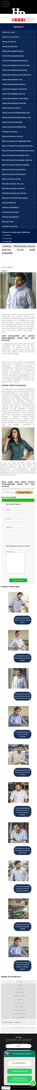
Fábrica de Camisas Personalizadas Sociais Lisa (17, 160)
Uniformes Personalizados (10, 217)
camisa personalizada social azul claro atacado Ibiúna (22, 620)
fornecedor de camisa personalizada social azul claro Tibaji (22, 850)
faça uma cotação (24, 492)
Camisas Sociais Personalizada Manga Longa (16, 117)
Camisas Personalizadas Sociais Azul (14, 84)
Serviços (18, 27)
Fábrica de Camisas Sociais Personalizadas (16, 165)
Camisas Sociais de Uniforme (11, 108)
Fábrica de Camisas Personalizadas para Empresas (18, 150)
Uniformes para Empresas (10, 212)
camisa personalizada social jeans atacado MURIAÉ (22, 927)
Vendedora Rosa (19, 1079)
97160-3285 (6, 4)
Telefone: (12, 528)
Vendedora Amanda (19, 1071)
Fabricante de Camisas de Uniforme (13, 188)
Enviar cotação (18, 580)
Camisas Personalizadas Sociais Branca (14, 89)
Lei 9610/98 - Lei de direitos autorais (26, 1031)
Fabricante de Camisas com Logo (13, 184)
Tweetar (4, 271)
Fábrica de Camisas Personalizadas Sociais (16, 155)
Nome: (12, 511)
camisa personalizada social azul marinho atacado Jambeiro (22, 889)
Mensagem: (12, 562)
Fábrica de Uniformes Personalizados (14, 174)
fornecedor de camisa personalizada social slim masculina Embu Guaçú (22, 696)
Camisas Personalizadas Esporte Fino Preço (16, 65)
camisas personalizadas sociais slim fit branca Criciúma (22, 772)
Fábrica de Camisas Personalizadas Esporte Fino (17, 146)
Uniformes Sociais (8, 221)
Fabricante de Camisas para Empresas (14, 193)
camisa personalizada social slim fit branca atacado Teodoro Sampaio (22, 811)
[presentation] (18, 539)
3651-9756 (6, 1)
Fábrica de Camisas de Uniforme (12, 136)
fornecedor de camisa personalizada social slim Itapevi (22, 658)
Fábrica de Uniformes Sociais (11, 179)
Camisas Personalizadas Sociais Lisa (13, 94)
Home (18, 1046)
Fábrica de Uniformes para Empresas (14, 169)
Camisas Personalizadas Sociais (12, 79)
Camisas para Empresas (10, 46)
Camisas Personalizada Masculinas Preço (15, 60)
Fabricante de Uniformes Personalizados (15, 198)
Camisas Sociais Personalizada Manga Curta (16, 113)
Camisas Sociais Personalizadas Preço (14, 127)
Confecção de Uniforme (10, 132)
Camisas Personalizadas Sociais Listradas (15, 98)
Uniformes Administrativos (10, 207)
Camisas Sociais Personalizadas (12, 122)
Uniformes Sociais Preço (10, 226)
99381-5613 (6, 6)
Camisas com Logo (8, 32)
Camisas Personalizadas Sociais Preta (14, 103)
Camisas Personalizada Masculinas (13, 56)
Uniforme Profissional (9, 203)
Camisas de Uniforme (9, 42)
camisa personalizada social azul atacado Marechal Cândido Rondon (22, 966)
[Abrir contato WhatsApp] (33, 1083)
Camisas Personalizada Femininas (13, 51)
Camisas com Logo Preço (10, 37)
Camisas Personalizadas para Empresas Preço (17, 75)
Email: (12, 520)
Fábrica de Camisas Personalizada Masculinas (16, 141)
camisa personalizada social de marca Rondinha (22, 734)
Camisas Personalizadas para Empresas (15, 70)
